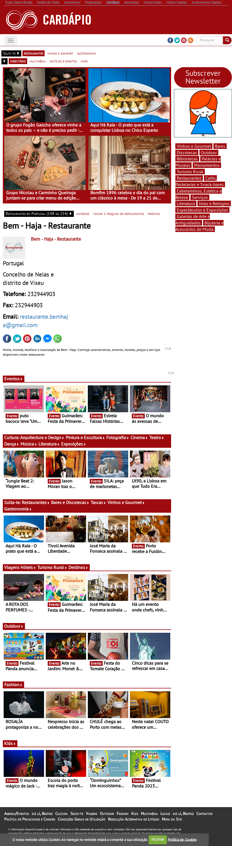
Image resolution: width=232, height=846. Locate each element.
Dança (11, 444)
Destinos (78, 567)
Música (28, 444)
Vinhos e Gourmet (126, 502)
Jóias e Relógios (214, 203)
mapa (84, 61)
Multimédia (149, 813)
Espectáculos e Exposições (202, 210)
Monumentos (207, 165)
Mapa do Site (172, 819)
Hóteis (28, 567)
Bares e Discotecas (70, 502)
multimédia (38, 61)
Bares (220, 146)
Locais (165, 813)
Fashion (13, 684)
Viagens (91, 813)
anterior (82, 213)
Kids (10, 743)
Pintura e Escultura (85, 437)
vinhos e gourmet (60, 53)
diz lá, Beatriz (42, 813)
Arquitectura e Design (42, 437)
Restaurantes (36, 502)
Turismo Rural (52, 567)
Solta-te (76, 813)
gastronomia (86, 53)
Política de (182, 839)
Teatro (156, 437)
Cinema (139, 437)
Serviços (200, 197)
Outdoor (14, 626)
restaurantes (33, 53)
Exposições (73, 444)
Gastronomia (18, 509)
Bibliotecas (187, 158)
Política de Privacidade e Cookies (29, 819)
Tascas (98, 502)
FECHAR (157, 839)
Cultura (61, 813)
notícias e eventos (63, 61)
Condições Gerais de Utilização (81, 819)
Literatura (49, 444)
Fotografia (117, 437)
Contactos (204, 813)
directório (18, 61)
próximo (154, 213)
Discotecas (187, 152)
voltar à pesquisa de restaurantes (118, 213)
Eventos (13, 378)
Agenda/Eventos (16, 813)
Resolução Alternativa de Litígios (133, 819)
